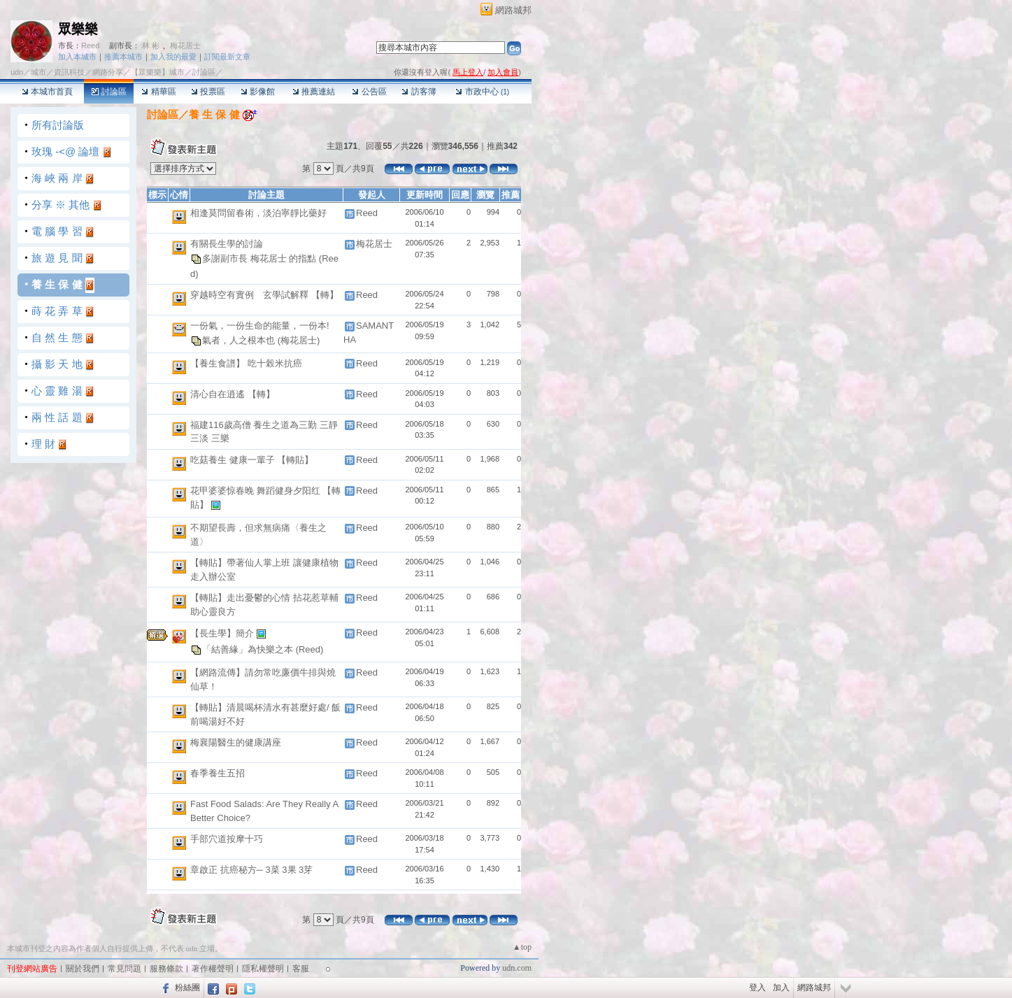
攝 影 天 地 (57, 364)
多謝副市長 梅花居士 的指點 (260, 257)
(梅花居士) (299, 339)
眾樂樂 (78, 29)
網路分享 (107, 72)
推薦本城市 (123, 56)
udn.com (517, 968)
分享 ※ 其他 (60, 205)
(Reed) (310, 649)
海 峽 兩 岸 (57, 178)
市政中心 (482, 92)
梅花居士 (185, 45)
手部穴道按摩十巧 (226, 839)
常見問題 (124, 969)
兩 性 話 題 (57, 417)
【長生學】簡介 (223, 633)
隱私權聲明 (263, 969)
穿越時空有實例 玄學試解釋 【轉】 (264, 295)
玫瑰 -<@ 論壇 (65, 151)
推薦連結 (313, 92)
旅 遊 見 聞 (57, 258)
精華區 (158, 92)
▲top (522, 947)
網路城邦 (513, 10)
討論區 (109, 92)
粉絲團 (187, 987)
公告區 (369, 92)
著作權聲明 (213, 969)
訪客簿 (418, 92)
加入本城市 (77, 56)
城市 (38, 72)
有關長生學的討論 (226, 243)
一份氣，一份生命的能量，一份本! (259, 325)
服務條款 (166, 969)
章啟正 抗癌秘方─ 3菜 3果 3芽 (251, 869)
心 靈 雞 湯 (57, 391)
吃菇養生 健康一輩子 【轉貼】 (251, 460)
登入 (757, 987)
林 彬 (150, 45)
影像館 (258, 92)
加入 (781, 987)
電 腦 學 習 (57, 231)
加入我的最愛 (173, 56)
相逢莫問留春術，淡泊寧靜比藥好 (258, 213)
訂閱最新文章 (227, 56)
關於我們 (82, 969)
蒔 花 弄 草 (57, 311)
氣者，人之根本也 (240, 339)
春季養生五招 (217, 773)
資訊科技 (69, 72)
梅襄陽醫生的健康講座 (235, 742)
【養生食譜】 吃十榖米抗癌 (246, 363)
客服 (300, 969)
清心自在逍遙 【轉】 (232, 394)
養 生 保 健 (57, 284)
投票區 (208, 92)
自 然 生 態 (57, 337)
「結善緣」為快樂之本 (249, 649)
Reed (90, 45)
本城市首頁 (47, 92)
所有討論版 (57, 125)
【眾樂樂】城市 (158, 72)
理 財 (43, 444)
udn (16, 72)
